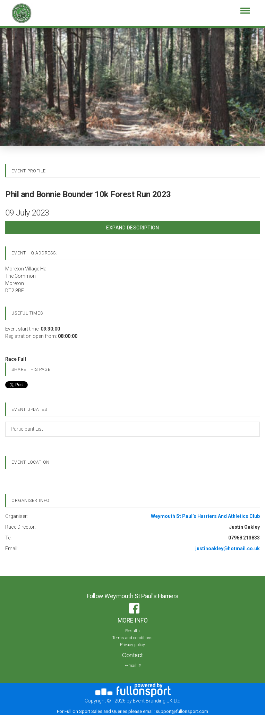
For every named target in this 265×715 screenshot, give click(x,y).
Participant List (27, 429)
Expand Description (132, 227)
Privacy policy (132, 644)
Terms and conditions (132, 637)
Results (132, 630)
